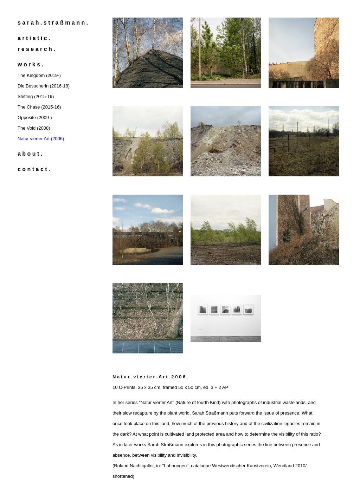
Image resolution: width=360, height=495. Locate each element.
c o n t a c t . (34, 169)
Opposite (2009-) (35, 117)
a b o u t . (30, 154)
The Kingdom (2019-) (39, 75)
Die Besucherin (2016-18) (44, 86)
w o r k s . (30, 64)
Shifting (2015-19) (36, 96)
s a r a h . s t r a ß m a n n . (53, 23)
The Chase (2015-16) (39, 107)
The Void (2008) (34, 128)
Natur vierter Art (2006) (41, 138)
